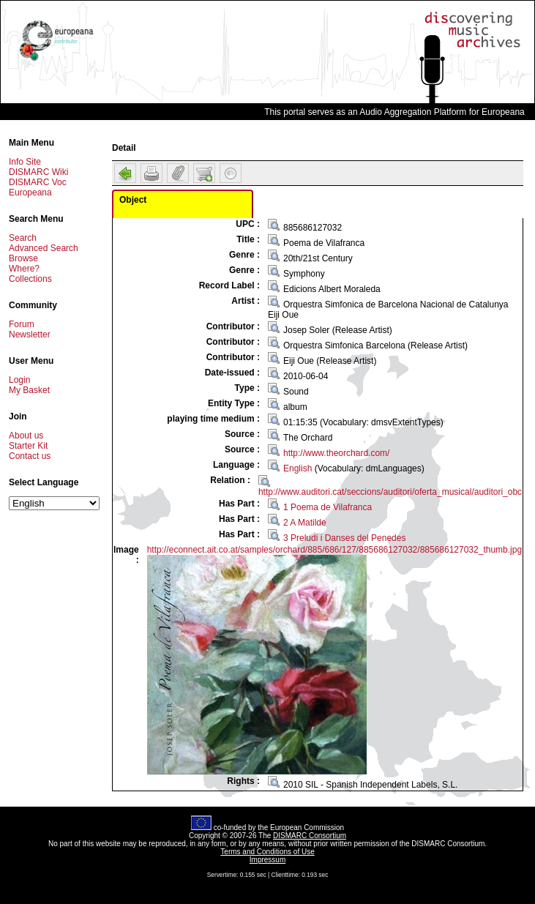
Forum (21, 324)
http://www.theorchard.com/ (336, 453)
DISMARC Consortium (309, 836)
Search (23, 238)
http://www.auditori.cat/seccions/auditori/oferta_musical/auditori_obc (390, 492)
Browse (23, 258)
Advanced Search (43, 248)
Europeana (30, 192)
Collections (30, 279)
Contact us (29, 456)
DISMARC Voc (38, 182)
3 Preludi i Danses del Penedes (344, 538)
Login (19, 380)
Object (132, 200)
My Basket (29, 390)
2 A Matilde (304, 523)
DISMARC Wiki (38, 172)
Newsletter (29, 334)
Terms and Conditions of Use (267, 852)
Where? (24, 269)
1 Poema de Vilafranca (327, 507)
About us (26, 435)
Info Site (25, 162)
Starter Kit (28, 446)
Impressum (267, 860)
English (297, 468)
